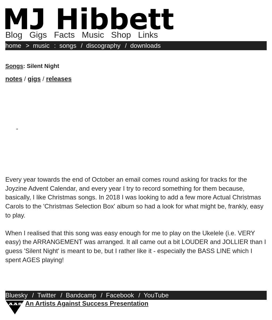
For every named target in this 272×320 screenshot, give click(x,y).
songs (67, 45)
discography (103, 45)
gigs (34, 78)
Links (148, 35)
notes (13, 78)
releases (58, 78)
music (41, 45)
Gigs (38, 35)
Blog (13, 35)
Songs (14, 66)
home (13, 45)
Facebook (120, 295)
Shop (121, 35)
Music (93, 35)
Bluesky (16, 295)
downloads (145, 45)
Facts (64, 35)
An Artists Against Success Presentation (86, 303)
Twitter (46, 295)
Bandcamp (81, 295)
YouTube (156, 295)
